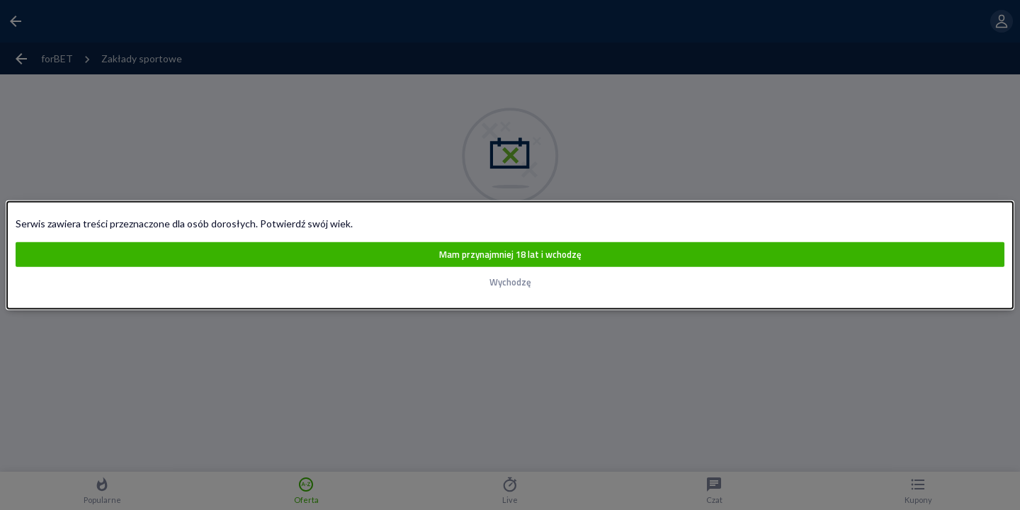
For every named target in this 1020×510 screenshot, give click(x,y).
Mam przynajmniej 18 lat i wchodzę (510, 254)
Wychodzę (510, 282)
